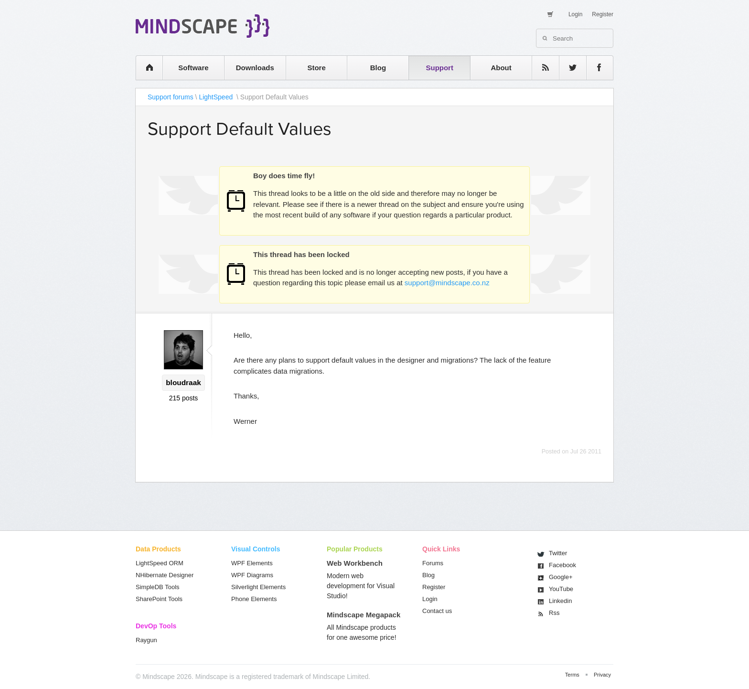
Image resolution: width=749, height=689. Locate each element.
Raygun (146, 640)
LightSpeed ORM (159, 563)
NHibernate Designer (164, 575)
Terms (572, 675)
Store (316, 68)
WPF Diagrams (252, 575)
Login (575, 14)
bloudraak (183, 382)
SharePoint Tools (159, 599)
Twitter (558, 553)
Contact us (437, 610)
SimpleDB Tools (158, 587)
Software (193, 68)
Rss (554, 612)
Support (439, 68)
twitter (568, 68)
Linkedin (560, 600)
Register (602, 14)
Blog (378, 68)
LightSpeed (217, 97)
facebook (595, 68)
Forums (432, 563)
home (144, 68)
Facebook (562, 565)
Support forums (170, 97)
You (561, 588)
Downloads (255, 68)
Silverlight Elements (258, 587)
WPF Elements (252, 563)
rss (540, 68)
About (501, 68)
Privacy (602, 675)
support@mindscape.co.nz (447, 283)
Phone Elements (254, 599)
